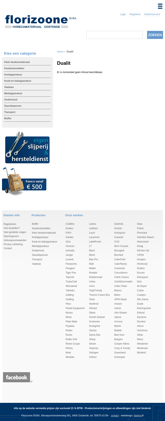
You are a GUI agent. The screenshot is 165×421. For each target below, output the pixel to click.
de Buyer (142, 286)
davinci (137, 415)
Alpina (117, 317)
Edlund (140, 312)
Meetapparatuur (13, 93)
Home (60, 51)
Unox (92, 286)
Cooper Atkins (121, 343)
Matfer (92, 268)
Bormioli (118, 255)
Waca (140, 339)
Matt (91, 263)
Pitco (68, 303)
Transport (9, 112)
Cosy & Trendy (122, 348)
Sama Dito (94, 334)
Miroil (92, 255)
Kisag (140, 246)
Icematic (70, 250)
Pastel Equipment (75, 308)
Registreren (10, 224)
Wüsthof (141, 352)
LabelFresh (95, 241)
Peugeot (70, 268)
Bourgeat (119, 250)
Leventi (70, 259)
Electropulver (144, 308)
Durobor (141, 321)
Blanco (118, 290)
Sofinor (93, 357)
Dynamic (141, 317)
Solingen (94, 352)
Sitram (92, 343)
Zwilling (70, 295)
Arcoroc (118, 321)
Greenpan (119, 357)
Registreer (135, 14)
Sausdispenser (12, 105)
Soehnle (118, 224)
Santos (93, 330)
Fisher (140, 228)
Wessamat (71, 286)
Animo (117, 308)
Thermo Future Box (99, 295)
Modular (70, 357)
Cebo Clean (120, 286)
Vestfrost (94, 303)
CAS (116, 241)
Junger (69, 255)
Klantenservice (152, 14)
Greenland (120, 352)
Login (123, 14)
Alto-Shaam (120, 312)
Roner (69, 334)
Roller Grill (71, 339)
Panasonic (71, 263)
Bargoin (118, 339)
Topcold (70, 277)
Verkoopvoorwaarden (15, 240)
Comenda (119, 268)
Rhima (69, 348)
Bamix (117, 326)
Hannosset (142, 241)
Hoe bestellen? (12, 228)
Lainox (92, 224)
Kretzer (118, 228)
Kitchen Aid (143, 250)
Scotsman (94, 321)
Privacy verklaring (13, 244)
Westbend (142, 343)
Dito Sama (142, 299)
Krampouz (119, 232)
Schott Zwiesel (97, 317)
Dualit (140, 303)
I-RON (140, 255)
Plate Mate (71, 321)
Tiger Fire (71, 272)
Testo (92, 299)
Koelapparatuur (13, 74)
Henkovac (142, 263)
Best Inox (119, 334)
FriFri (68, 232)
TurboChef (71, 281)
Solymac (93, 348)
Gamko (70, 237)
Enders (69, 228)
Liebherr (93, 228)
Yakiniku (70, 290)
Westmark (142, 348)
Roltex (69, 330)
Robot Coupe (73, 343)
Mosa (69, 317)
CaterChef (119, 259)
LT (90, 246)
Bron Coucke (121, 246)
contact (115, 415)
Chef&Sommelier (123, 281)
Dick (139, 281)
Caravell (118, 237)
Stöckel (93, 308)
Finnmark (142, 232)
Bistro (117, 295)
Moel (68, 352)
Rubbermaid (95, 277)
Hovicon (70, 246)
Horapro (141, 259)
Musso (69, 312)
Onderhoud (10, 99)
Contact (8, 248)
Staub (92, 312)
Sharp (92, 339)
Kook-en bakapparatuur (17, 80)
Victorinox (142, 330)
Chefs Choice (121, 277)
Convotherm (120, 272)
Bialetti (117, 330)
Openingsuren (11, 236)
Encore (141, 272)
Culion (140, 290)
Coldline (70, 224)
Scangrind (94, 326)
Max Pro (93, 259)
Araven (118, 303)
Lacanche (94, 237)
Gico (68, 241)
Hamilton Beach (145, 237)
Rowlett (93, 272)
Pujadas (70, 326)
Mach (92, 250)
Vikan (140, 334)
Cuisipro (141, 295)
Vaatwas (9, 87)
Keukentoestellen (14, 68)
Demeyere (142, 277)
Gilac (139, 224)
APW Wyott (120, 299)
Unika (92, 281)
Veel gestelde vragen (15, 232)
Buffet (7, 118)
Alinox (140, 326)
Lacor (92, 232)
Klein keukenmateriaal (17, 62)
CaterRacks (120, 263)
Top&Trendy (95, 290)
